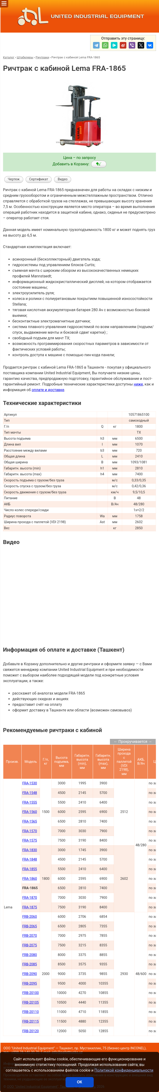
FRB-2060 (29, 917)
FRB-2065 (29, 926)
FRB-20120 (30, 1031)
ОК (79, 1082)
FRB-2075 (29, 945)
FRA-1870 (29, 898)
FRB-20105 (30, 1003)
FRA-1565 (29, 822)
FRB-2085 (29, 964)
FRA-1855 (29, 869)
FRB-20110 (30, 1012)
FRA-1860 (29, 879)
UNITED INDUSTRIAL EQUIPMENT (79, 16)
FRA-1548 (29, 793)
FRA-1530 (29, 783)
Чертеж (13, 179)
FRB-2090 (29, 974)
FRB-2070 (29, 936)
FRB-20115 (30, 1022)
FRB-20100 (30, 993)
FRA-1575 (29, 841)
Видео (63, 179)
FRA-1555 (29, 803)
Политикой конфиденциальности (123, 1070)
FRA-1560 (29, 812)
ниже (138, 384)
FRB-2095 (29, 984)
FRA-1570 (29, 831)
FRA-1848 (29, 860)
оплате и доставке (48, 390)
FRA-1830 (29, 850)
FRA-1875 (29, 907)
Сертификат (38, 179)
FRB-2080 (29, 955)
